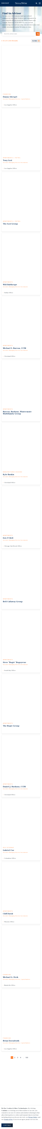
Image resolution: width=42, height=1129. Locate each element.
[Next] (30, 1057)
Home (21, 3)
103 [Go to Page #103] (26, 1057)
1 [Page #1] (11, 1057)
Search (38, 34)
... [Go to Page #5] (23, 1057)
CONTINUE (7, 1125)
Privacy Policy (32, 1117)
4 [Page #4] (20, 1057)
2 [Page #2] (14, 1057)
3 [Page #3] (17, 1057)
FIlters (34, 41)
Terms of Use (8, 1119)
